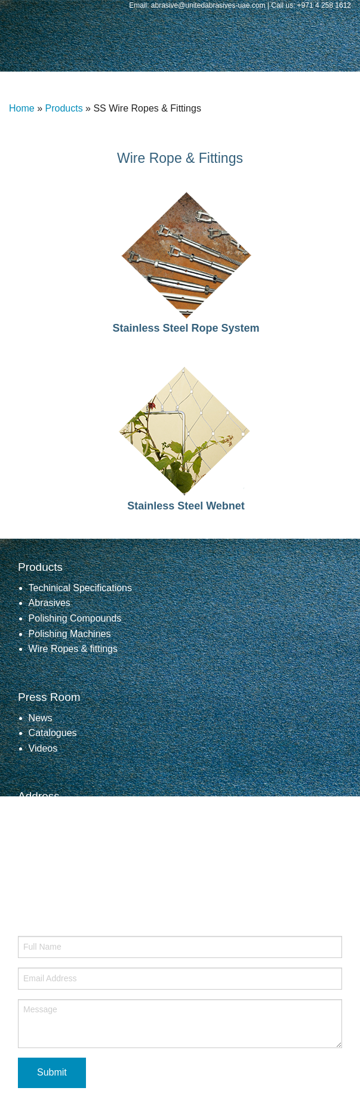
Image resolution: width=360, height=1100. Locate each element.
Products (63, 108)
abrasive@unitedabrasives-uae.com (100, 875)
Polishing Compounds (75, 618)
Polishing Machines (70, 634)
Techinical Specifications (80, 588)
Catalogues (53, 733)
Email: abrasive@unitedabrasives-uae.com (198, 5)
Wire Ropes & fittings (73, 649)
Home (22, 108)
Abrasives (49, 603)
